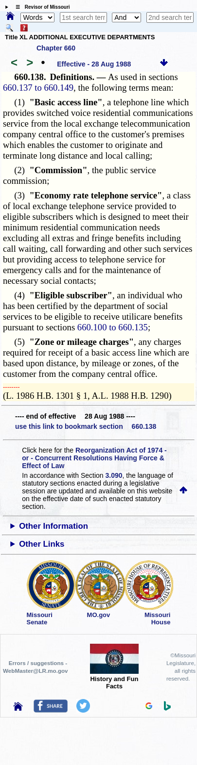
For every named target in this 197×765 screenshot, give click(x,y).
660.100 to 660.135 (112, 327)
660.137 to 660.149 (38, 87)
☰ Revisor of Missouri (40, 7)
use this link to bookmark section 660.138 (85, 426)
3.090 (114, 475)
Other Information (53, 526)
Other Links (41, 544)
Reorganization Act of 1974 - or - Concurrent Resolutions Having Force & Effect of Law (94, 458)
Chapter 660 (55, 48)
